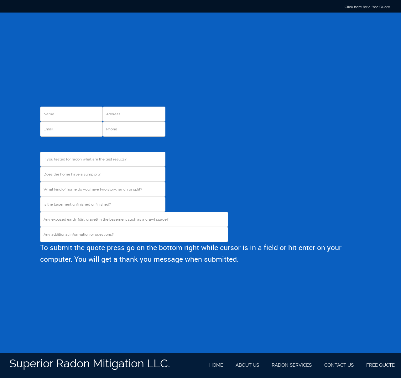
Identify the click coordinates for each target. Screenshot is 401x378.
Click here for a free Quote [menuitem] (367, 7)
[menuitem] (216, 365)
